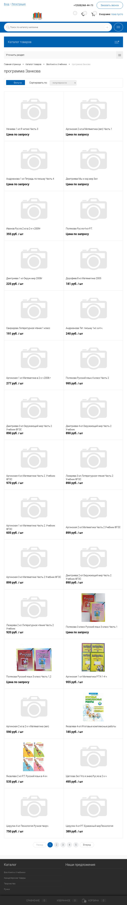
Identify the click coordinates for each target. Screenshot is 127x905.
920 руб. (33, 634)
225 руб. (33, 286)
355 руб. (33, 236)
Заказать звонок (110, 5)
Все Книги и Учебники (14, 872)
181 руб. (93, 286)
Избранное (64, 900)
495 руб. (93, 784)
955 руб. (93, 684)
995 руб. (93, 385)
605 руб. (33, 535)
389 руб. (93, 833)
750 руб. (33, 833)
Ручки (7, 889)
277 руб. (33, 385)
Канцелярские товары (15, 878)
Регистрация (19, 4)
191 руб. (33, 336)
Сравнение (34, 900)
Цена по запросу (17, 135)
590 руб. (33, 734)
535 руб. (33, 784)
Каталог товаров (63, 42)
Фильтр (15, 82)
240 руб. (93, 336)
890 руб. (33, 435)
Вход (6, 4)
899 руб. (93, 535)
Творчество (9, 883)
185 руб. (93, 734)
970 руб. (33, 485)
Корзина (94, 900)
